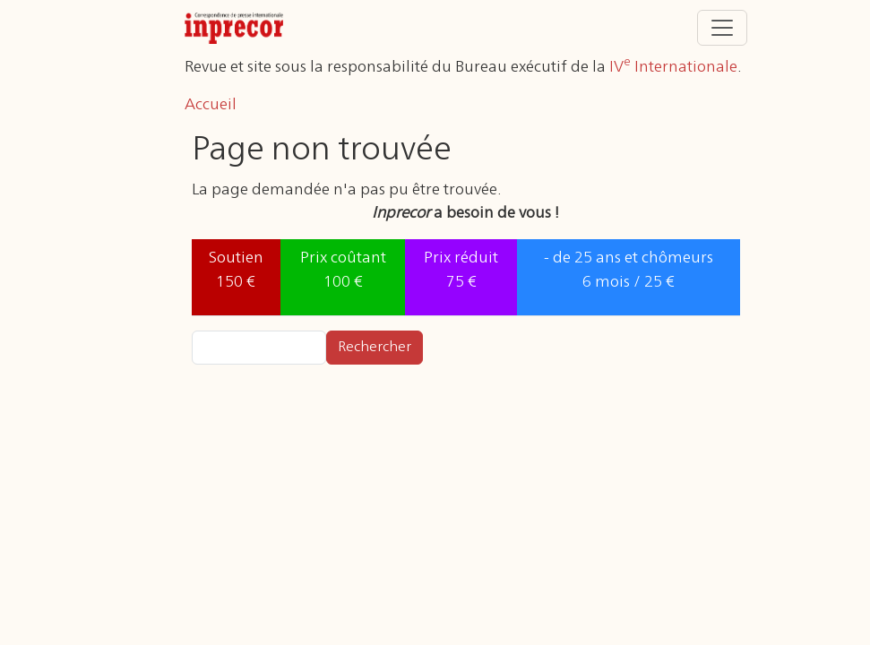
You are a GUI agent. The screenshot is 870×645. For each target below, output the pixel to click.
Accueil (211, 105)
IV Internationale (673, 67)
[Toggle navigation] (722, 28)
